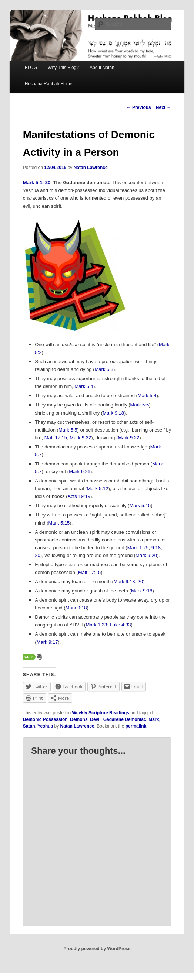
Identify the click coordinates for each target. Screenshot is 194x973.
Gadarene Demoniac (124, 719)
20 (37, 555)
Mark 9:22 (80, 437)
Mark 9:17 (47, 642)
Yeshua (45, 726)
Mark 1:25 (138, 547)
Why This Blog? (63, 67)
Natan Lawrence (91, 167)
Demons (78, 719)
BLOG (31, 67)
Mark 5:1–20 (36, 182)
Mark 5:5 (139, 405)
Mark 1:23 (96, 625)
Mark (153, 719)
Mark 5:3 (104, 369)
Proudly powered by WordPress (96, 948)
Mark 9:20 (146, 555)
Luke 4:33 (120, 625)
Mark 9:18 (113, 413)
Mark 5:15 (140, 505)
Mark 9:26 (79, 471)
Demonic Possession (45, 719)
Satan (29, 726)
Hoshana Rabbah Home (49, 83)
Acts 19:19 (79, 496)
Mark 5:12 (97, 488)
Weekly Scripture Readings (101, 712)
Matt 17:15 (55, 437)
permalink (136, 726)
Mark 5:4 (83, 386)
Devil (95, 719)
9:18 (156, 547)
